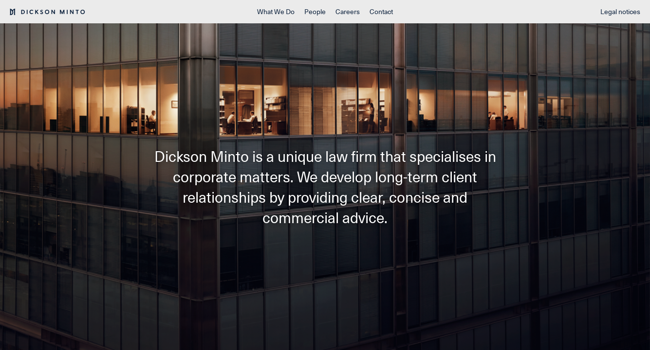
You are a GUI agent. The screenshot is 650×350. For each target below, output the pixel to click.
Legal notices (620, 11)
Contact (381, 11)
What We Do (276, 11)
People (315, 11)
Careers (347, 11)
